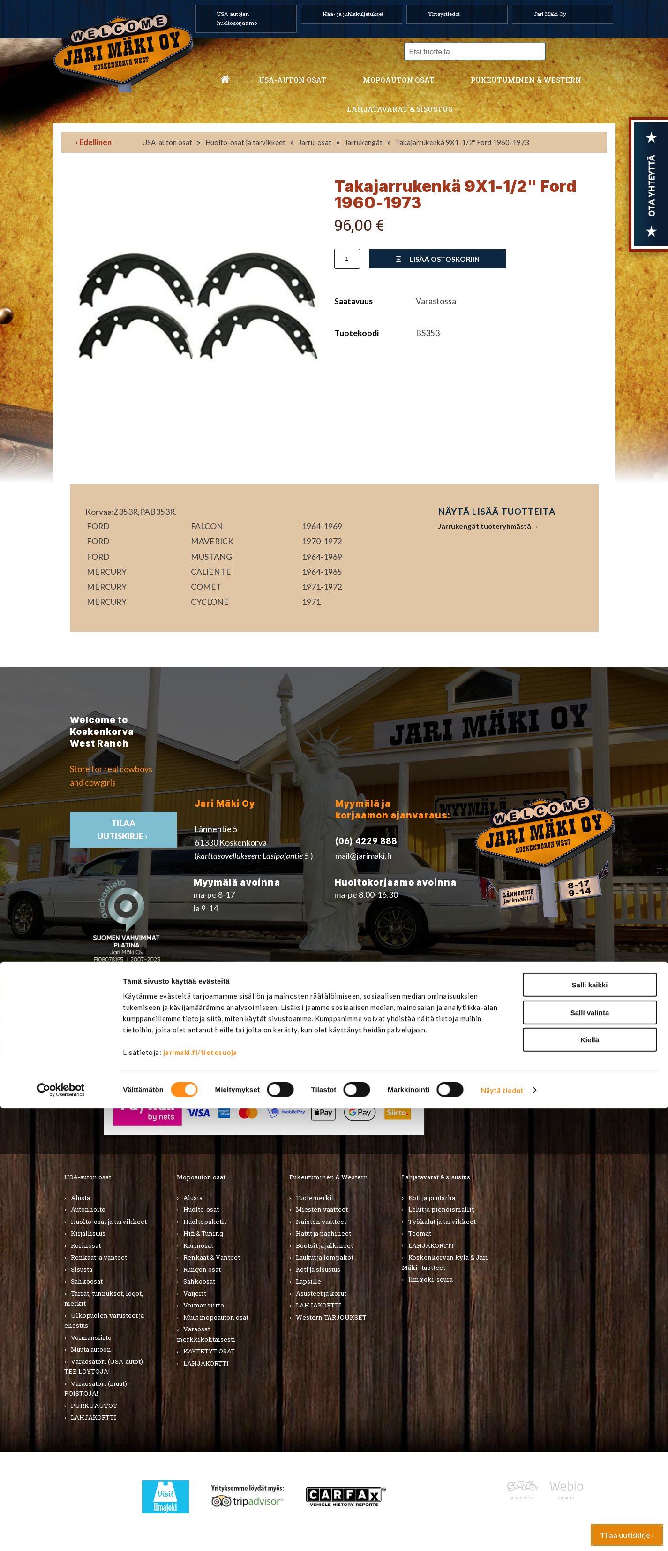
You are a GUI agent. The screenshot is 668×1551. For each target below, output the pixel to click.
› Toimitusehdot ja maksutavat (529, 1099)
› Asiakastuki (498, 1086)
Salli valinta (589, 1455)
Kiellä (589, 1482)
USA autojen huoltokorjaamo (237, 18)
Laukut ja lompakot (324, 1257)
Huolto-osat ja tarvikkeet (245, 142)
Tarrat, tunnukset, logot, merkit (103, 1298)
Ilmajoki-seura (430, 1279)
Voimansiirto (91, 1337)
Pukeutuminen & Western (328, 1177)
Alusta (80, 1197)
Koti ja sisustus (318, 1269)
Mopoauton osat (399, 79)
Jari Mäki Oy (549, 13)
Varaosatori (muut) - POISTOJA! (97, 1388)
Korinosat (86, 1245)
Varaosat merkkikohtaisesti (206, 1334)
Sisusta (81, 1269)
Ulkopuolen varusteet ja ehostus (104, 1320)
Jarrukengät (364, 142)
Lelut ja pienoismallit (441, 1209)
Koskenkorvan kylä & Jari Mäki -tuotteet (445, 1262)
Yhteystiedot (444, 13)
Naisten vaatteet (321, 1221)
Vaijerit (194, 1293)
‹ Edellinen (93, 142)
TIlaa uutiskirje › (123, 829)
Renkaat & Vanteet (211, 1257)
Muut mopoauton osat (215, 1317)
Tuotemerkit (315, 1197)
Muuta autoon (91, 1349)
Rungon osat (202, 1269)
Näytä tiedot (502, 1532)
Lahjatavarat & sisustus (399, 109)
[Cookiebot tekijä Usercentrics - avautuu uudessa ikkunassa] (61, 1533)
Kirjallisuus (88, 1233)
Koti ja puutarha (431, 1197)
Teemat (419, 1233)
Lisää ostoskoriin (438, 259)
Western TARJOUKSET (331, 1317)
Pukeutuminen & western (526, 79)
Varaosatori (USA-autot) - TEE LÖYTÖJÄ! (105, 1366)
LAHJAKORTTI (206, 1363)
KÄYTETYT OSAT (209, 1351)
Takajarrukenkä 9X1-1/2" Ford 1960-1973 (462, 142)
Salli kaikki (590, 1427)
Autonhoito (88, 1209)
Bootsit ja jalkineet (324, 1245)
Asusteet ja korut (321, 1293)
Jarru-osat (315, 142)
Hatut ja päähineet (323, 1233)
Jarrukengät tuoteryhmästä (484, 526)
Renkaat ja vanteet (99, 1257)
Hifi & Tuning (203, 1233)
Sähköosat (87, 1281)
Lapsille (308, 1281)
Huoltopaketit (204, 1221)
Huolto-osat (201, 1209)
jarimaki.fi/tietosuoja (200, 1494)
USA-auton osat (292, 79)
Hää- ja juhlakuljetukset (353, 13)
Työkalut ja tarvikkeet (442, 1221)
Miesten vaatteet (322, 1209)
